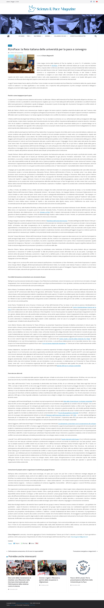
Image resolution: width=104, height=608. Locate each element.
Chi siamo (21, 36)
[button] (30, 36)
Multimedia (37, 36)
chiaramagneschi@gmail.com (79, 537)
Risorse (47, 36)
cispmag (21, 52)
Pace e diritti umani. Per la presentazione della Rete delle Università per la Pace (81, 580)
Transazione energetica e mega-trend (85, 551)
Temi (28, 36)
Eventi (10, 45)
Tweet (10, 543)
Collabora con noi (60, 36)
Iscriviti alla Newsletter (77, 36)
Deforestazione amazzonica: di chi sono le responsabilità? (24, 551)
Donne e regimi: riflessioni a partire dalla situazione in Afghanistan (49, 580)
